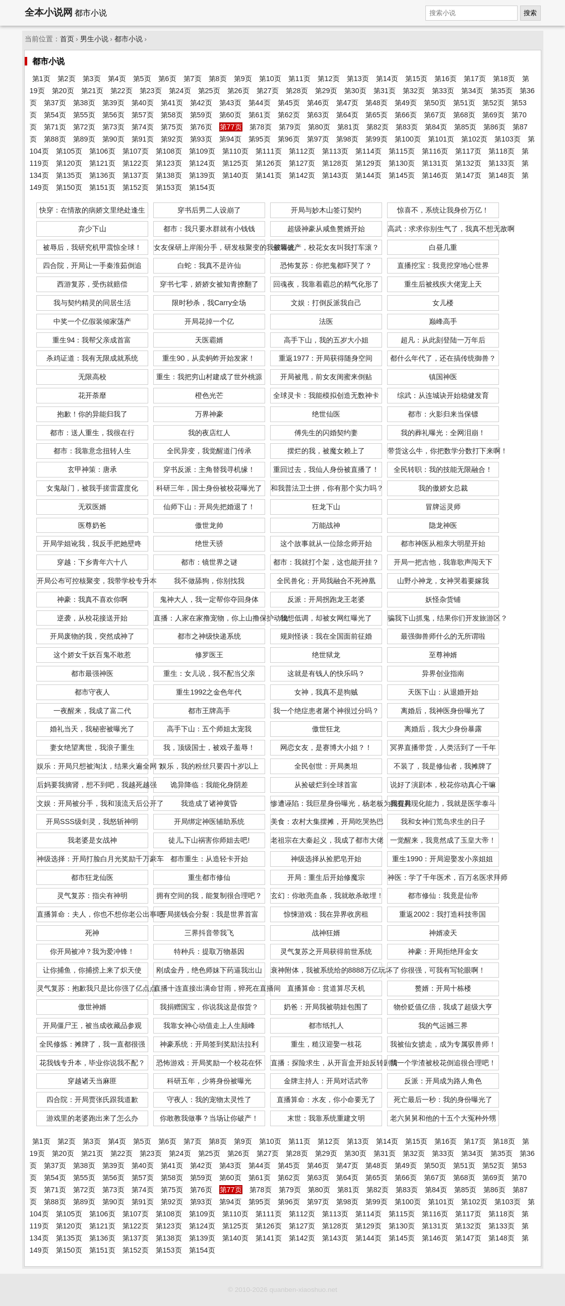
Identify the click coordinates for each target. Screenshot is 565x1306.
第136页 (102, 175)
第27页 (268, 91)
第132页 (468, 163)
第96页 (289, 139)
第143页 (335, 175)
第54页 (55, 115)
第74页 (143, 127)
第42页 (201, 103)
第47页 (347, 103)
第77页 (231, 127)
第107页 (135, 151)
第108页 (169, 151)
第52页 (493, 103)
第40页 (143, 103)
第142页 (302, 175)
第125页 (235, 163)
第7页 (192, 79)
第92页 (172, 139)
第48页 (376, 103)
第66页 (406, 115)
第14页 (387, 79)
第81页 (348, 127)
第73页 (113, 127)
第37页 (55, 103)
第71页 (55, 127)
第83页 (407, 127)
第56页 (113, 115)
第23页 (151, 91)
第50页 (435, 103)
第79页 (290, 127)
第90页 (113, 139)
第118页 (501, 151)
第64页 (347, 115)
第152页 (135, 187)
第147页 (468, 175)
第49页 (406, 103)
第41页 (172, 103)
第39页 (113, 103)
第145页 (402, 175)
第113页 (335, 151)
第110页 (235, 151)
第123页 (169, 163)
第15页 (416, 79)
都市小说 (128, 39)
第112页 (302, 151)
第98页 (347, 139)
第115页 (402, 151)
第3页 (92, 79)
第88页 (55, 139)
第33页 (443, 91)
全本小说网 (49, 12)
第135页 (69, 175)
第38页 (84, 103)
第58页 (172, 115)
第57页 (143, 115)
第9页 (243, 79)
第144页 (368, 175)
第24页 (180, 91)
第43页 (230, 103)
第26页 (238, 91)
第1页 (41, 79)
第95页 (259, 139)
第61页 (259, 115)
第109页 (202, 151)
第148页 (501, 175)
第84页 (436, 127)
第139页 (202, 175)
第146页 (435, 175)
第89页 (84, 139)
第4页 (117, 79)
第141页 (269, 175)
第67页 (435, 115)
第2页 (66, 79)
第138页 (169, 175)
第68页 (464, 115)
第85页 (465, 127)
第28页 (297, 91)
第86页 (494, 127)
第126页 (269, 163)
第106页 (102, 151)
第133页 (501, 163)
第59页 (201, 115)
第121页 (102, 163)
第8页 (218, 79)
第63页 (318, 115)
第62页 (289, 115)
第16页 (445, 79)
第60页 (230, 115)
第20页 (63, 91)
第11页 (299, 79)
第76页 (201, 127)
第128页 (335, 163)
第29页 (326, 91)
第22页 (121, 91)
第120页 (69, 163)
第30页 (355, 91)
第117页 (468, 151)
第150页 (69, 187)
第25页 (209, 91)
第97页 (318, 139)
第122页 (135, 163)
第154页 (202, 187)
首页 (67, 39)
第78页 (260, 127)
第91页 (143, 139)
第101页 (441, 139)
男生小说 (94, 39)
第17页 (475, 79)
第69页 (493, 115)
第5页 (142, 79)
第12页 (329, 79)
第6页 (167, 79)
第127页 (302, 163)
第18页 (504, 79)
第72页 (84, 127)
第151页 (102, 187)
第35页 (501, 91)
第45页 (289, 103)
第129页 (368, 163)
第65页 (376, 115)
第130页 (402, 163)
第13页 (358, 79)
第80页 (319, 127)
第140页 (235, 175)
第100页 (408, 139)
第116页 (435, 151)
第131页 (435, 163)
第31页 (384, 91)
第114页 (368, 151)
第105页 (69, 151)
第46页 (318, 103)
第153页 (169, 187)
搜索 (530, 13)
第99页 (376, 139)
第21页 (92, 91)
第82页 (377, 127)
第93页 (201, 139)
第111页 (269, 151)
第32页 (414, 91)
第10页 (270, 79)
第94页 (230, 139)
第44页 (259, 103)
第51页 (464, 103)
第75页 (172, 127)
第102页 (474, 139)
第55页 (84, 115)
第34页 (472, 91)
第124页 (202, 163)
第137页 (135, 175)
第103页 (507, 139)
